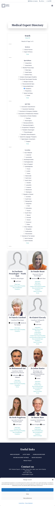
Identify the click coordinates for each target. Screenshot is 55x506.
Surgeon (28, 141)
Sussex (29, 210)
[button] (53, 479)
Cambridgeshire (29, 166)
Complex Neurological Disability (28, 77)
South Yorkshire (29, 240)
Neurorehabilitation (28, 86)
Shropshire (28, 229)
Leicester (28, 155)
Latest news (26, 454)
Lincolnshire (29, 157)
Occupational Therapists (28, 127)
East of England (28, 164)
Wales (28, 224)
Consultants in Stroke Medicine (28, 116)
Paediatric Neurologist (28, 130)
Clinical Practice (28, 49)
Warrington (29, 192)
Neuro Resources (37, 457)
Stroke (28, 95)
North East (28, 178)
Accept (27, 489)
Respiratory (28, 91)
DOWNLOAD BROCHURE (39, 454)
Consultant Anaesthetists (28, 107)
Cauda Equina (28, 72)
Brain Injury (28, 70)
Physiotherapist (28, 132)
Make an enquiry (15, 454)
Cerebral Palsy (28, 74)
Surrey (28, 173)
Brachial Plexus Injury (28, 68)
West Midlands (28, 227)
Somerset (28, 222)
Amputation (28, 63)
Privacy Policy (28, 460)
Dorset (29, 220)
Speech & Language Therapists (28, 137)
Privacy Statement (29, 503)
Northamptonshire (28, 159)
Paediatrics (28, 88)
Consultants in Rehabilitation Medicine (28, 113)
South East (28, 199)
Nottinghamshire (28, 162)
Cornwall (28, 217)
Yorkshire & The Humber (28, 236)
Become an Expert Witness (21, 457)
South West (28, 213)
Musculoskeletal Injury (28, 84)
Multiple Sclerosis (28, 81)
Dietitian (28, 118)
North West (28, 180)
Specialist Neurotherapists (28, 134)
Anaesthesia (28, 65)
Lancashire (28, 185)
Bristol (28, 215)
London (28, 171)
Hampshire (28, 203)
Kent (28, 206)
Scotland (28, 196)
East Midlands (28, 152)
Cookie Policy (21, 503)
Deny (27, 494)
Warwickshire (28, 234)
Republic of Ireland (28, 194)
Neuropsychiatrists (28, 123)
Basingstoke (28, 201)
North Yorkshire (29, 238)
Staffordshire (28, 231)
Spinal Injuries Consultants (28, 139)
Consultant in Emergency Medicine (28, 111)
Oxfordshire (29, 208)
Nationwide (28, 176)
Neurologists (28, 120)
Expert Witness (28, 52)
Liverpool (28, 187)
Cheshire (28, 183)
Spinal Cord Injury (28, 93)
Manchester (29, 190)
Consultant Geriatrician (28, 109)
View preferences (27, 498)
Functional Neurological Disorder (28, 79)
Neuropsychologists (28, 125)
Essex (28, 169)
